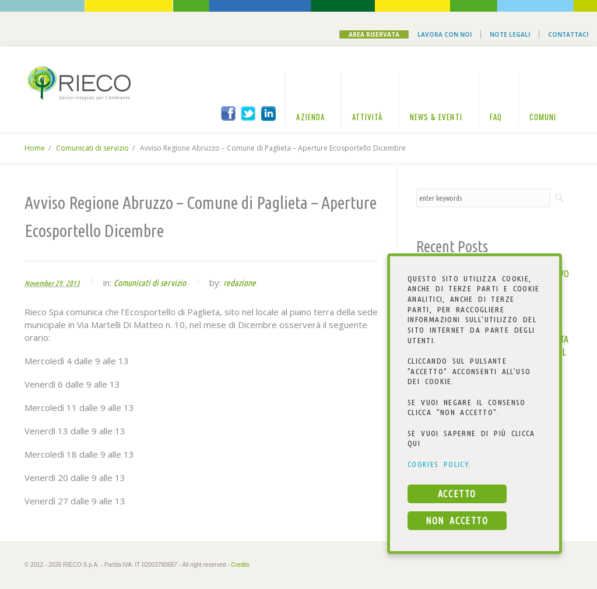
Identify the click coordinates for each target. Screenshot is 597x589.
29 (58, 283)
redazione (239, 283)
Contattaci (568, 34)
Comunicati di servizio (92, 148)
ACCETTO (457, 494)
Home (34, 148)
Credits (240, 565)
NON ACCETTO (457, 520)
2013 (73, 283)
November (39, 283)
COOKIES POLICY (438, 464)
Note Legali (510, 34)
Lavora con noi (444, 34)
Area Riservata (374, 34)
